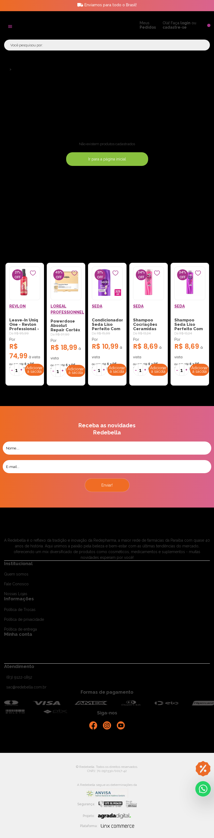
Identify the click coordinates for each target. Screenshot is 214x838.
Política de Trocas (20, 609)
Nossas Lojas (15, 594)
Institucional (18, 563)
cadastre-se (175, 27)
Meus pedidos (17, 661)
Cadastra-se (14, 645)
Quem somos (16, 574)
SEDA (97, 306)
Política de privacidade (24, 619)
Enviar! (107, 485)
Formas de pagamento (107, 692)
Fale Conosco (16, 584)
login (185, 23)
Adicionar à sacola (34, 370)
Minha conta (18, 634)
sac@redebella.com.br (26, 687)
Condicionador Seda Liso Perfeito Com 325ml (107, 326)
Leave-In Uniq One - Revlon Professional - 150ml (24, 326)
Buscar (197, 45)
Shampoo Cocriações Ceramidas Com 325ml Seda (145, 329)
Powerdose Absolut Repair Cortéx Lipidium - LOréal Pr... (65, 330)
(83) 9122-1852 (19, 677)
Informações (19, 598)
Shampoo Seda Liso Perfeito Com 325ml (188, 326)
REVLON (17, 306)
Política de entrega (20, 629)
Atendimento (19, 666)
